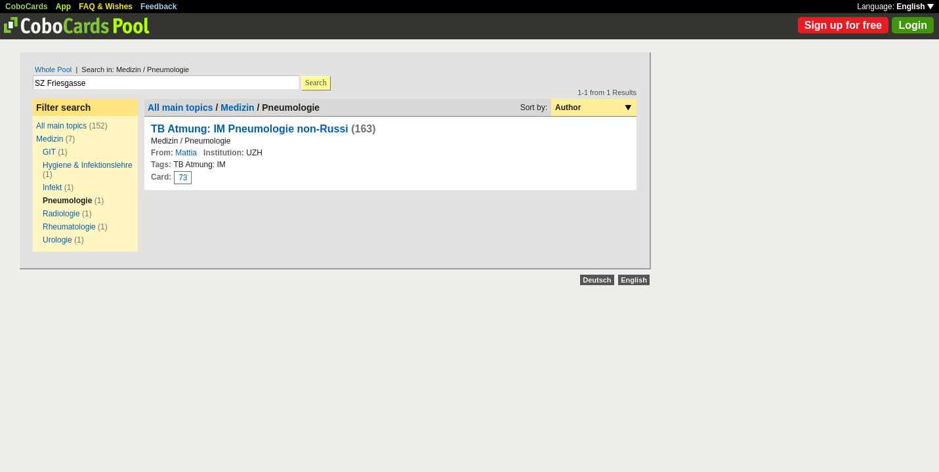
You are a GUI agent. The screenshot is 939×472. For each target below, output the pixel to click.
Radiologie (61, 213)
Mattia (186, 152)
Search (316, 82)
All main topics (61, 125)
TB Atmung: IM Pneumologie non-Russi (249, 128)
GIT (49, 152)
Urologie (57, 240)
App (63, 6)
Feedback (158, 6)
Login (912, 25)
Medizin (49, 139)
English (915, 6)
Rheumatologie (69, 226)
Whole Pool (53, 69)
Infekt (52, 187)
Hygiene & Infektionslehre (88, 165)
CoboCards (26, 6)
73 (182, 177)
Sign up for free (843, 25)
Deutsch (597, 280)
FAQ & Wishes (106, 6)
